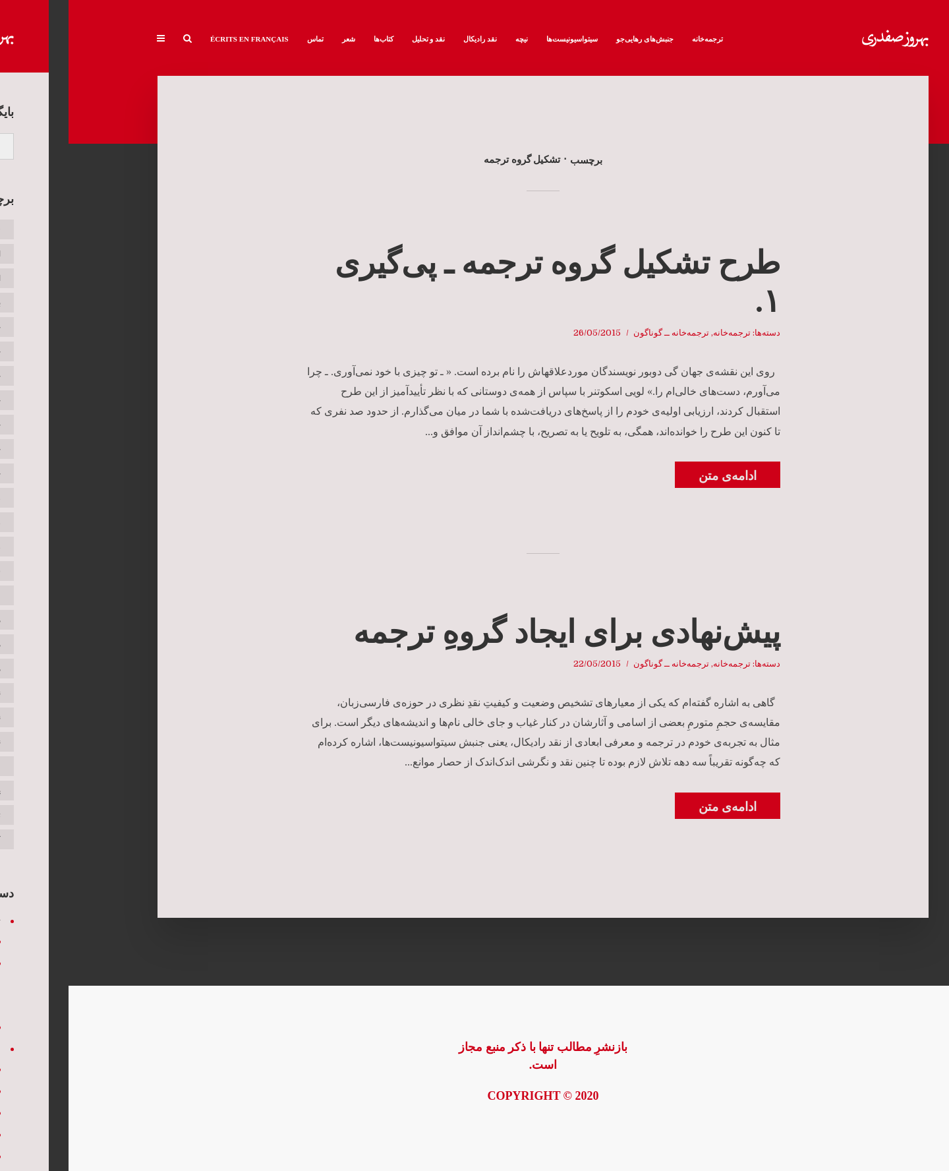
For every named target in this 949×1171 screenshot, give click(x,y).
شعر (280, 39)
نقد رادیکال (411, 39)
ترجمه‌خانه (638, 39)
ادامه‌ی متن (659, 476)
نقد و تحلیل (360, 39)
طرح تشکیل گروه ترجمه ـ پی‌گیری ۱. (489, 281)
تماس (247, 39)
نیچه (453, 39)
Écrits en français (181, 39)
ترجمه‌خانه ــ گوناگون (603, 333)
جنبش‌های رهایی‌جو (576, 39)
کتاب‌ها (315, 39)
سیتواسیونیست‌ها (503, 39)
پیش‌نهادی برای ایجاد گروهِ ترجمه (498, 632)
